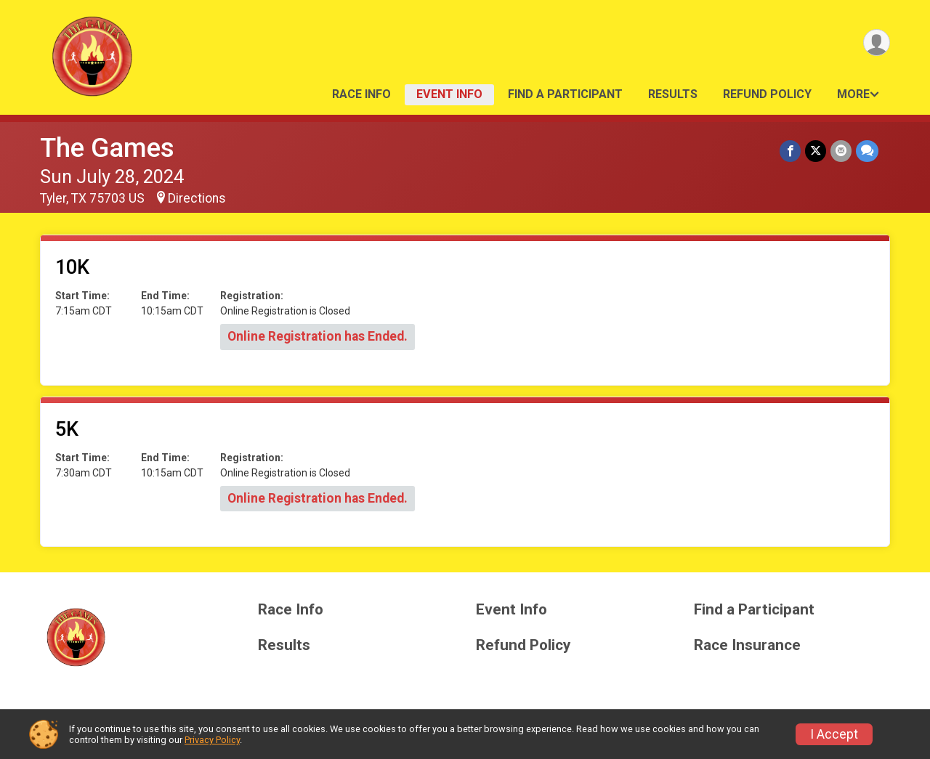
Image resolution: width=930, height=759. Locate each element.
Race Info (361, 94)
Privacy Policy (212, 739)
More (853, 94)
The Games (107, 147)
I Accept (834, 734)
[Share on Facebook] (790, 150)
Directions (197, 198)
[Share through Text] (867, 150)
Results (673, 94)
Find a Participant (565, 94)
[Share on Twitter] (815, 150)
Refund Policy (767, 94)
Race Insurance (747, 645)
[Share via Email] (841, 150)
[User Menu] (876, 42)
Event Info (449, 94)
